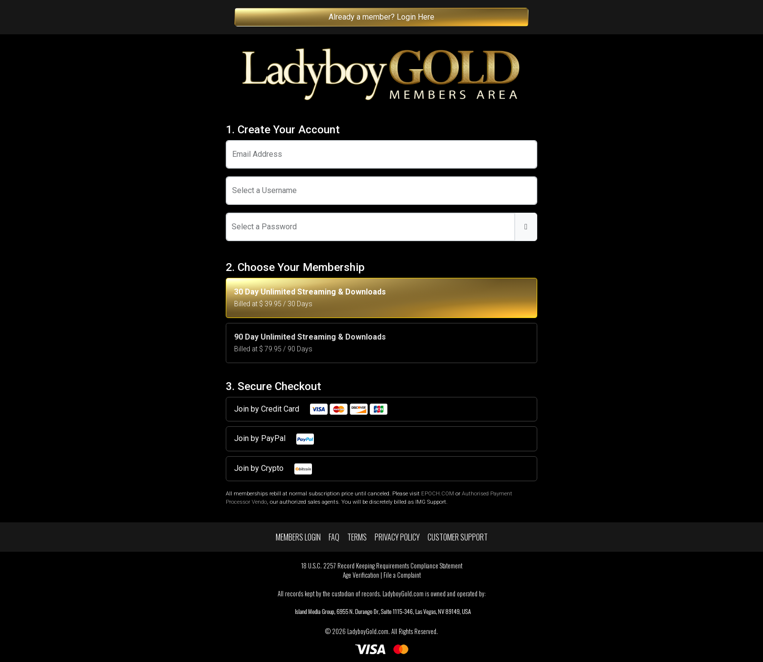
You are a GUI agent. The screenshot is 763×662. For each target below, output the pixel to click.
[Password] (370, 227)
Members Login (298, 537)
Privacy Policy (397, 537)
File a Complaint (402, 575)
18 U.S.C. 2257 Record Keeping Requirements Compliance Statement (381, 565)
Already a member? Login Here (381, 17)
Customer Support (458, 537)
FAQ (334, 537)
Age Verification (361, 575)
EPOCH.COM (437, 493)
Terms (357, 537)
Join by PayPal (274, 439)
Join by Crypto (273, 469)
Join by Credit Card (311, 409)
